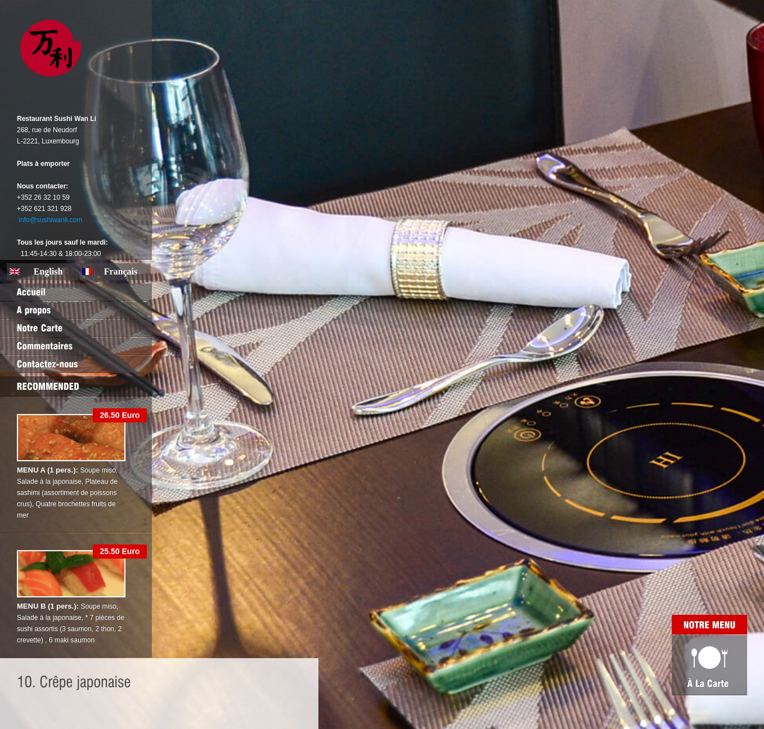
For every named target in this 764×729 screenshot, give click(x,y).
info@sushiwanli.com (50, 220)
